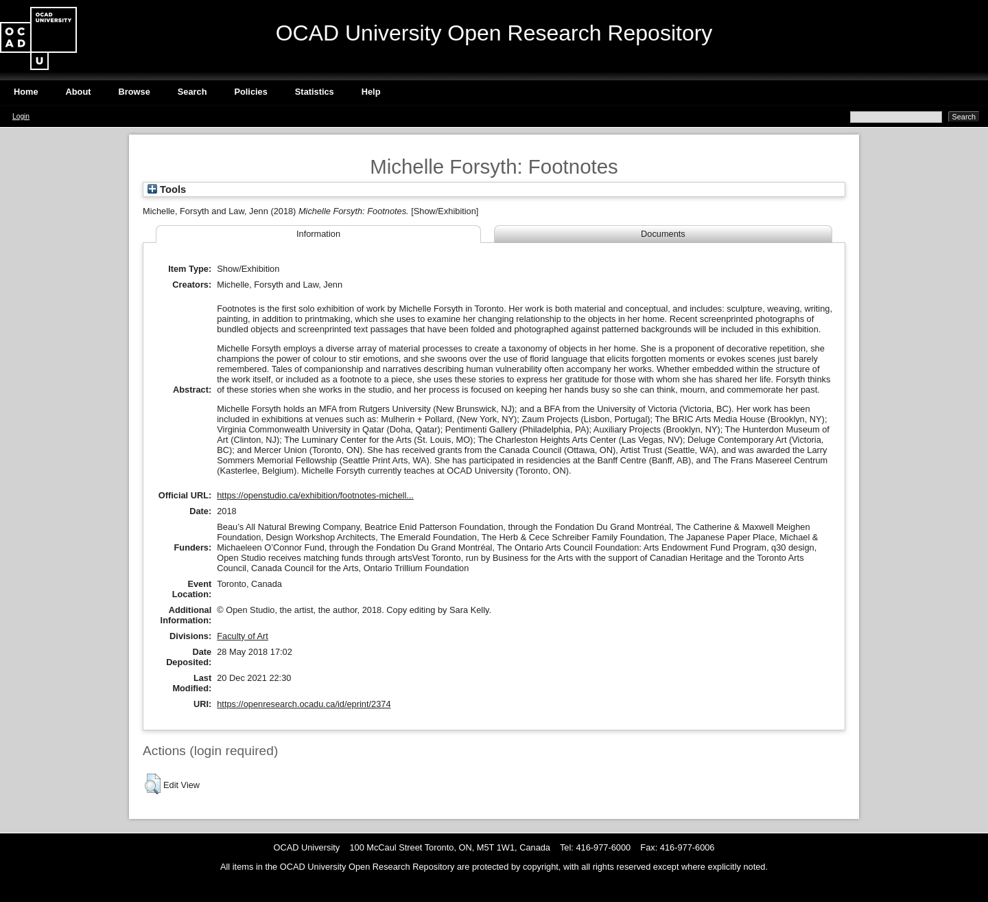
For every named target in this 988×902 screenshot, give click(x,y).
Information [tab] (318, 234)
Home (26, 91)
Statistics (314, 91)
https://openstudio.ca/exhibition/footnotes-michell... (315, 495)
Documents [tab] (663, 234)
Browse (134, 91)
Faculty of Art (242, 636)
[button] (153, 784)
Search (192, 91)
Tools (167, 189)
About (78, 91)
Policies (250, 91)
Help (371, 91)
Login (21, 116)
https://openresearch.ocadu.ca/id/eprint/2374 (303, 704)
